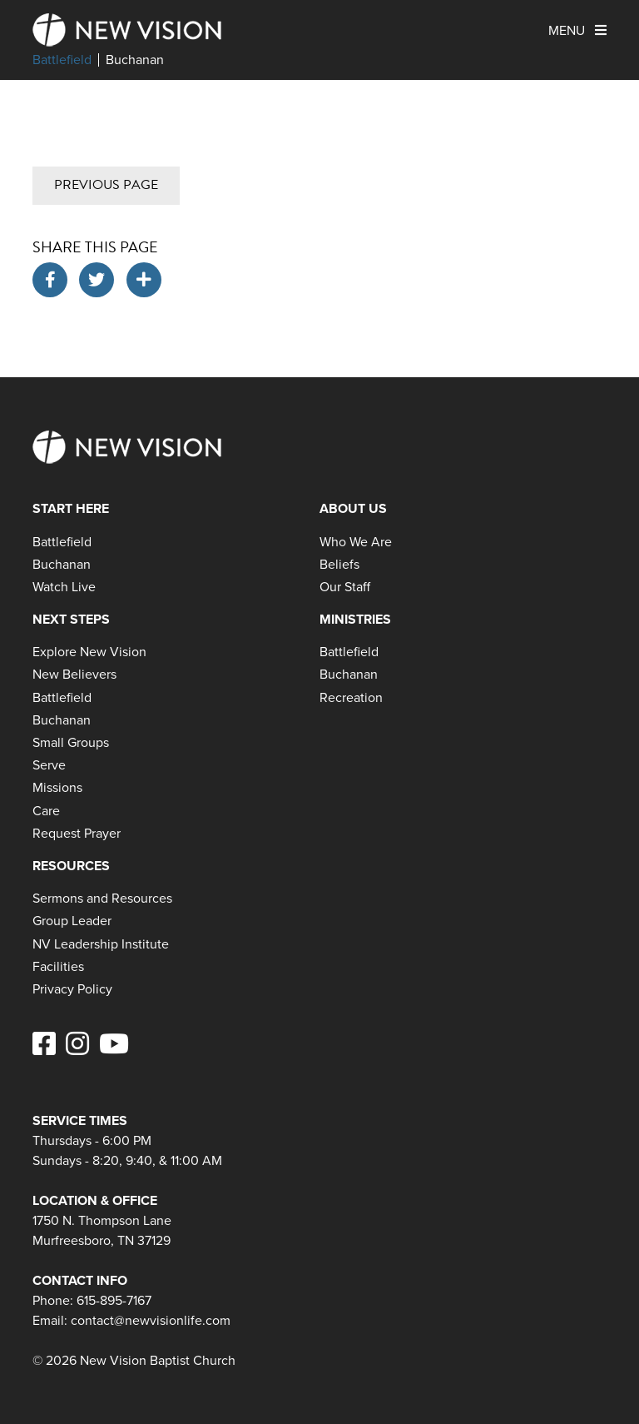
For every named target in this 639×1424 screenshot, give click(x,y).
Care (46, 810)
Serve (49, 764)
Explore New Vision (89, 651)
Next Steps (71, 619)
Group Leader (71, 920)
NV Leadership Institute (100, 943)
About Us (353, 508)
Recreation (351, 697)
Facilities (58, 966)
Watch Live (64, 586)
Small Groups (70, 742)
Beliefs (339, 564)
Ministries (355, 619)
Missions (57, 787)
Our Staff (345, 586)
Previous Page (106, 185)
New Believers (74, 674)
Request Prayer (76, 833)
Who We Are (356, 541)
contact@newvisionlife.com (150, 1320)
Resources (71, 865)
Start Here (70, 508)
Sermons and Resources (102, 898)
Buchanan (135, 60)
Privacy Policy (72, 988)
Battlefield (62, 60)
